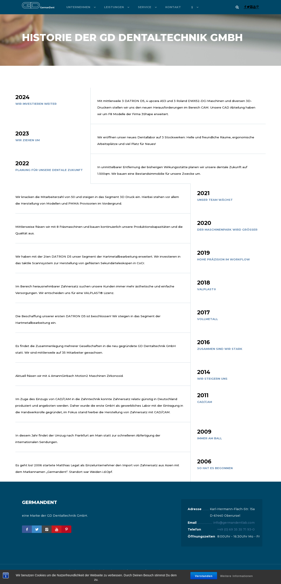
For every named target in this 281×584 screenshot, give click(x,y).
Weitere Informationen (236, 576)
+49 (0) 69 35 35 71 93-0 (236, 536)
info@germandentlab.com (234, 529)
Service (139, 7)
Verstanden (204, 576)
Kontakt (165, 7)
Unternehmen (76, 7)
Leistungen (110, 7)
